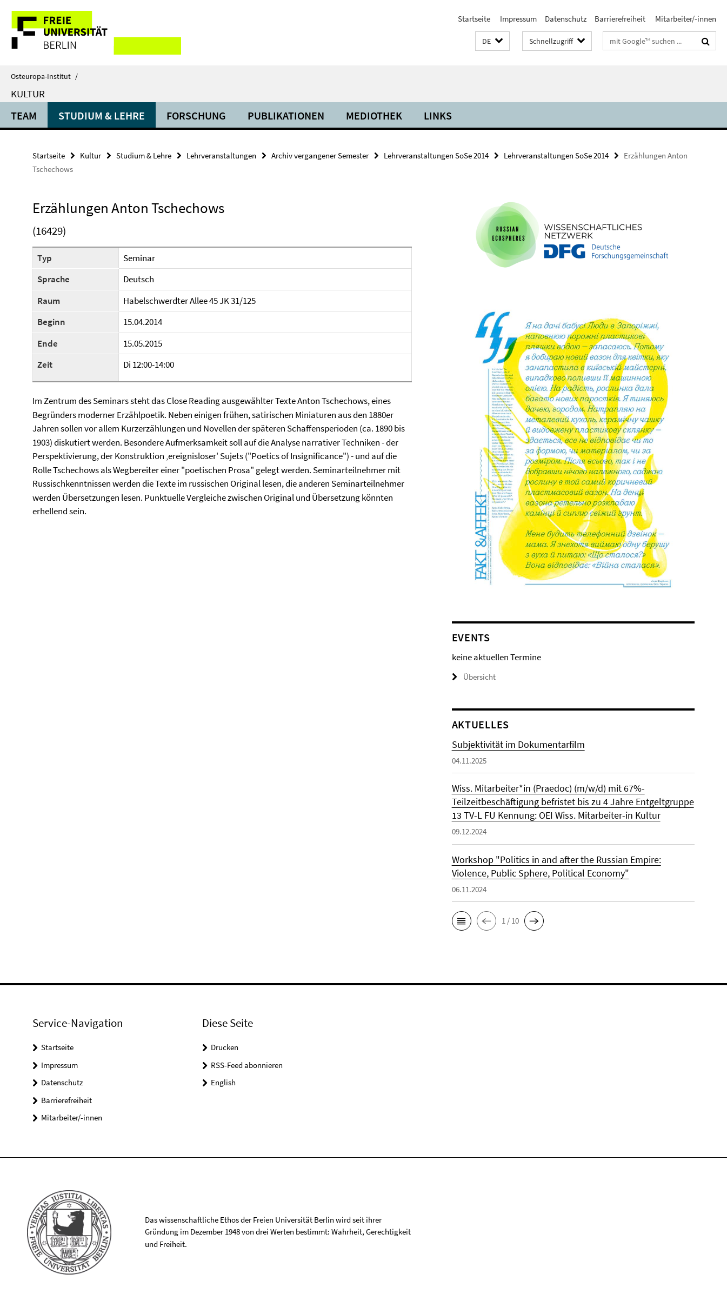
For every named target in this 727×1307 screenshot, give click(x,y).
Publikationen (286, 115)
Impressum (517, 19)
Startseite (474, 19)
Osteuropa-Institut (44, 76)
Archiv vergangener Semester (320, 155)
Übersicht (474, 677)
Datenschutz (565, 19)
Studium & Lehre (101, 115)
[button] (492, 41)
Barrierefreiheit (620, 19)
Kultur (28, 93)
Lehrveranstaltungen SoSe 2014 (436, 155)
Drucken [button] (224, 1047)
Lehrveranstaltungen (221, 155)
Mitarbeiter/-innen (684, 19)
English (223, 1082)
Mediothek (374, 115)
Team (24, 115)
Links (438, 115)
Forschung (196, 115)
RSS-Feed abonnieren (247, 1065)
